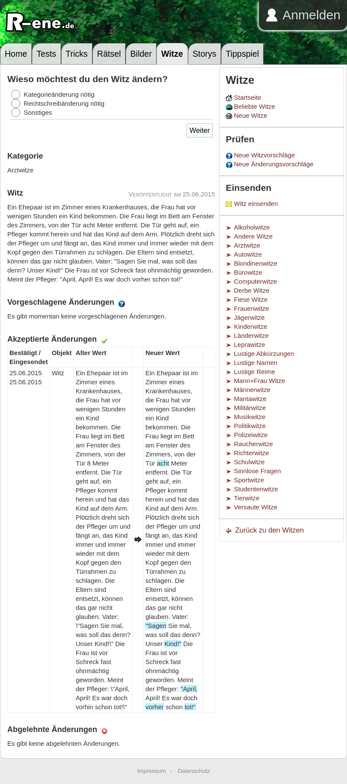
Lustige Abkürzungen (264, 353)
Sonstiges (38, 112)
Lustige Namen (255, 362)
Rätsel (109, 53)
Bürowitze (248, 272)
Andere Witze (253, 236)
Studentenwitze (256, 489)
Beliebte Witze (254, 106)
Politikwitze (250, 425)
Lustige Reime (254, 371)
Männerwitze (252, 389)
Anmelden (312, 15)
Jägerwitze (249, 317)
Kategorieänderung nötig (59, 94)
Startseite (247, 97)
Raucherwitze (253, 443)
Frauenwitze (251, 308)
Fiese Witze (250, 299)
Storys (204, 53)
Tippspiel (242, 53)
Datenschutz (194, 771)
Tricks (77, 53)
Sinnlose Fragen (257, 471)
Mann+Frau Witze (259, 380)
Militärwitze (250, 407)
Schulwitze (249, 462)
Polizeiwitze (250, 434)
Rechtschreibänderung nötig (64, 103)
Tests (46, 53)
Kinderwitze (250, 326)
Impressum (151, 771)
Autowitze (248, 254)
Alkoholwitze (252, 227)
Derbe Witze (252, 290)
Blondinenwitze (255, 263)
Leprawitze (249, 344)
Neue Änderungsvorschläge (273, 164)
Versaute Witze (255, 507)
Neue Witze (250, 115)
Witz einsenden (256, 203)
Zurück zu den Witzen (269, 530)
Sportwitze (249, 480)
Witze (172, 53)
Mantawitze (250, 398)
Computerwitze (255, 281)
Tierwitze (246, 498)
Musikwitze (249, 416)
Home (16, 53)
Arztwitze (247, 245)
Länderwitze (251, 335)
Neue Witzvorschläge (264, 155)
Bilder (141, 53)
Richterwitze (251, 452)
